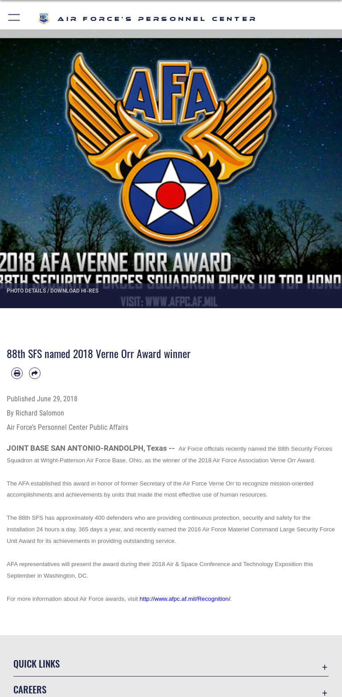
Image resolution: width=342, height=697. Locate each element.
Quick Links (36, 663)
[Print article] (17, 373)
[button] (14, 19)
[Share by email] (35, 373)
